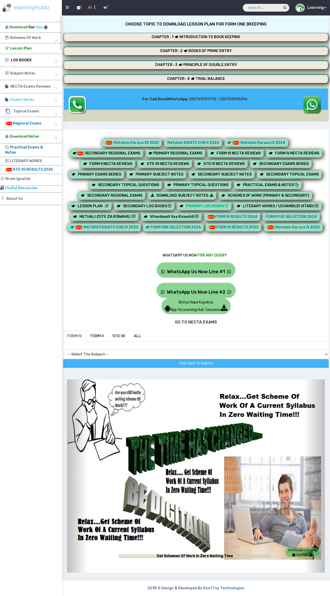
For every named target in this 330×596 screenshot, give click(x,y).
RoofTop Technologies (223, 588)
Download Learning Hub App (302, 552)
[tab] (74, 336)
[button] (77, 476)
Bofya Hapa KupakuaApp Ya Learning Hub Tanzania (196, 306)
